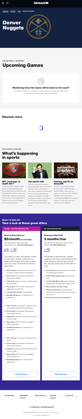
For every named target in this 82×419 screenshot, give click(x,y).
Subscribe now (21, 374)
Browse (5, 11)
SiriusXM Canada (56, 396)
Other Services (41, 395)
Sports (13, 11)
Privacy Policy (44, 412)
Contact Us (71, 395)
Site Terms (55, 412)
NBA (19, 11)
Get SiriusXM (10, 395)
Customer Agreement (30, 412)
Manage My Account (26, 396)
